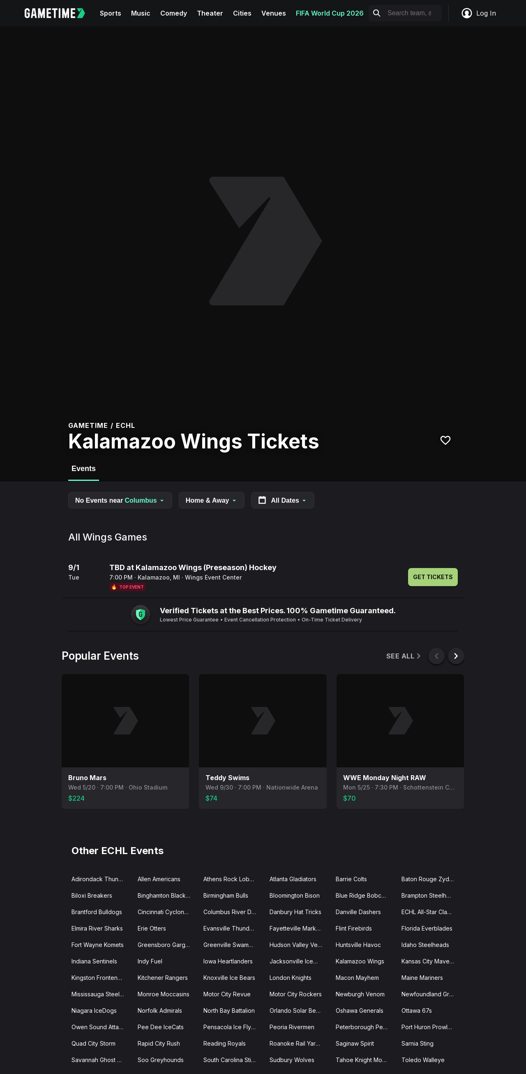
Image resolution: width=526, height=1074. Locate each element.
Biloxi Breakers (92, 895)
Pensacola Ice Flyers (231, 1026)
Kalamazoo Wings (360, 961)
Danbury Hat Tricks (295, 911)
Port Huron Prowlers (428, 1026)
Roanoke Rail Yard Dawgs (299, 1043)
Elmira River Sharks (97, 928)
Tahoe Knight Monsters (365, 1059)
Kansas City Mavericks (431, 961)
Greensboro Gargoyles (167, 944)
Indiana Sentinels (94, 961)
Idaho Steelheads (425, 944)
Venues (273, 13)
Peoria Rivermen (292, 1026)
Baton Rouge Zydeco (430, 878)
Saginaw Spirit (355, 1043)
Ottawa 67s (416, 1010)
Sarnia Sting (417, 1043)
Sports (110, 13)
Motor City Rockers (296, 994)
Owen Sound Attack (98, 1026)
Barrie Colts (351, 878)
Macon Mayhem (357, 977)
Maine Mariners (422, 977)
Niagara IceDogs (94, 1010)
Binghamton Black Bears (167, 895)
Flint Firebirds (354, 928)
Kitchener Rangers (163, 977)
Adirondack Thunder (100, 878)
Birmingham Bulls (225, 895)
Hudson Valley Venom (299, 944)
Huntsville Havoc (358, 944)
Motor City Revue (227, 994)
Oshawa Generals (359, 1010)
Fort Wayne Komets (98, 944)
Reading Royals (224, 1043)
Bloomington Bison (295, 895)
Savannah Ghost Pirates (101, 1059)
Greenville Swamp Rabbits (233, 944)
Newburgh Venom (360, 994)
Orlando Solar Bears (297, 1010)
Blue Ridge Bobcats (362, 895)
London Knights (290, 977)
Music (140, 13)
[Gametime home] (60, 13)
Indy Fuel (150, 961)
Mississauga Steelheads (101, 994)
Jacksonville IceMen (297, 961)
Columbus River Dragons (233, 911)
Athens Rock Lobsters (233, 878)
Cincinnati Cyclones (164, 911)
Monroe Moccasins (163, 994)
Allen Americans (159, 878)
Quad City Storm (93, 1043)
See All (404, 656)
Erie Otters (152, 928)
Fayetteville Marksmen (299, 928)
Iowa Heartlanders (228, 961)
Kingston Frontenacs (99, 977)
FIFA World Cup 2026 (330, 13)
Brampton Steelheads (430, 895)
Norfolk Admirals (160, 1010)
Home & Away (212, 500)
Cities (242, 13)
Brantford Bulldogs (97, 911)
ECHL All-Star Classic (429, 911)
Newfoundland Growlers (431, 994)
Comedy (173, 13)
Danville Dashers (358, 911)
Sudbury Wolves (292, 1059)
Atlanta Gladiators (293, 878)
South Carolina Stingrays (233, 1059)
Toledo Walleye (423, 1059)
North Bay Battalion (229, 1010)
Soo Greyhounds (161, 1059)
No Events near (120, 500)
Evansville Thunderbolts (233, 928)
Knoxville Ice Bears (229, 977)
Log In (478, 13)
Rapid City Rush (159, 1043)
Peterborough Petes (363, 1026)
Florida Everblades (426, 928)
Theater (210, 13)
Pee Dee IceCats (161, 1026)
